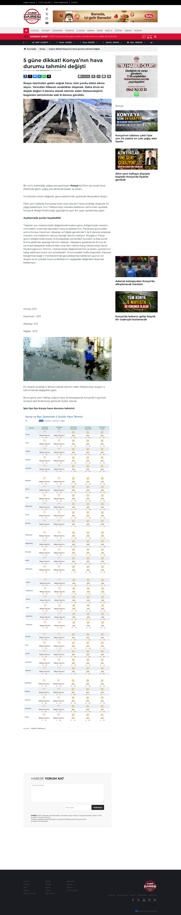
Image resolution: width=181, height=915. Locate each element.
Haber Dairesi (29, 2)
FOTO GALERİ (44, 2)
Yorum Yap (85, 76)
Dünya (138, 30)
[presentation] (24, 36)
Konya (90, 30)
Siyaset (46, 30)
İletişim (132, 895)
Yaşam (128, 30)
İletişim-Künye (122, 895)
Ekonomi (57, 30)
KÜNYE (74, 2)
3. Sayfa (80, 30)
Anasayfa (111, 895)
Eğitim (118, 30)
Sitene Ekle (153, 895)
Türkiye (69, 30)
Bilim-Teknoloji (29, 893)
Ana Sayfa (29, 49)
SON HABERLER (61, 2)
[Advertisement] (67, 162)
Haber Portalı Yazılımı (148, 911)
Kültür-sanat (72, 890)
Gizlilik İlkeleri (142, 895)
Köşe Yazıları (50, 893)
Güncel (35, 30)
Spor (100, 30)
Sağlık (108, 30)
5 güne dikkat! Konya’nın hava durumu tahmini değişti (74, 49)
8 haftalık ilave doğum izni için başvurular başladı (73, 36)
